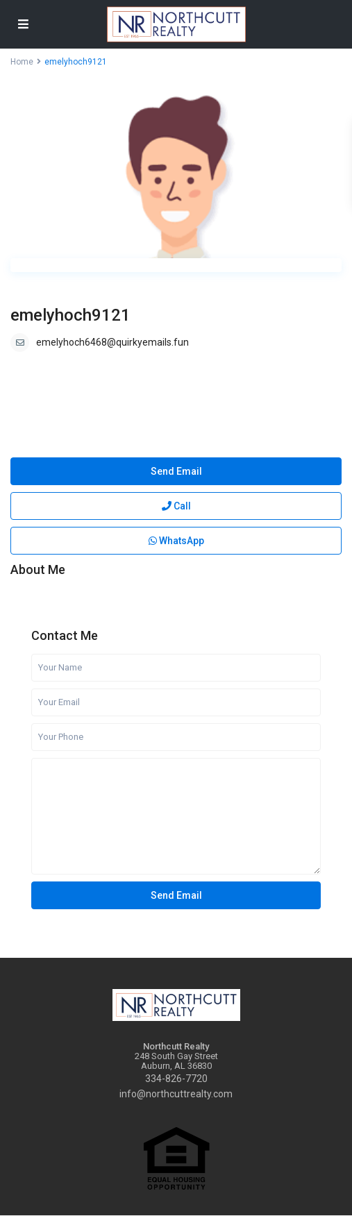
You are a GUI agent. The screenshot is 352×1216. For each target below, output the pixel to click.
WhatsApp (176, 540)
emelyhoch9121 (70, 315)
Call (176, 506)
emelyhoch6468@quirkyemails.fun (112, 342)
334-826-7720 (176, 1078)
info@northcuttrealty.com (176, 1093)
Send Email (176, 471)
